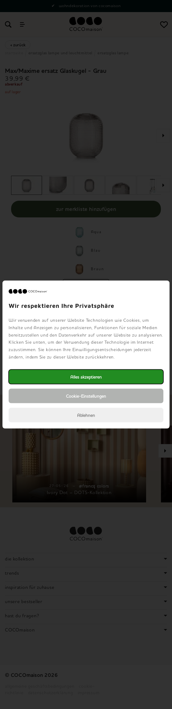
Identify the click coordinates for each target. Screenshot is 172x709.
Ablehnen (86, 414)
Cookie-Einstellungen (86, 395)
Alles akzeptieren (86, 376)
